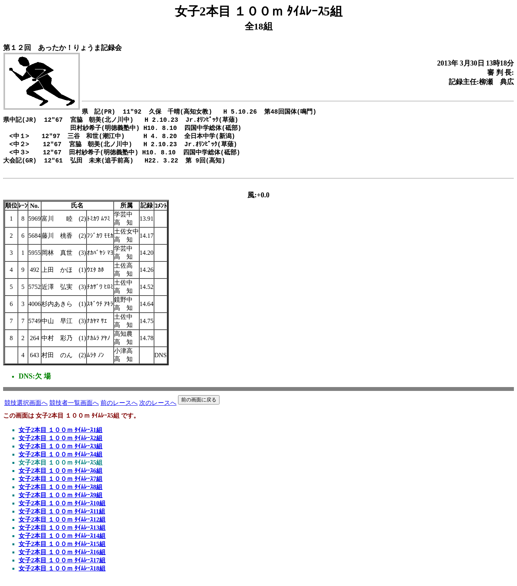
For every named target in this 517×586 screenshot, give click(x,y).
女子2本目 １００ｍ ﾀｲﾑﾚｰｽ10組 (62, 510)
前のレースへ (119, 409)
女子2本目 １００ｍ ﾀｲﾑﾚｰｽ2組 (60, 445)
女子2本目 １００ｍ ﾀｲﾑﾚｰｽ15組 (62, 551)
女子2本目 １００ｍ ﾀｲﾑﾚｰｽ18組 (62, 575)
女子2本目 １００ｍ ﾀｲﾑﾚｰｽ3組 (60, 453)
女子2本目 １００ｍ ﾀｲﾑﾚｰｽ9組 (60, 502)
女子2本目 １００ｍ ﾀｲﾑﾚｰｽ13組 (62, 534)
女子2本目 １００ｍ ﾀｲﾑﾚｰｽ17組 (62, 567)
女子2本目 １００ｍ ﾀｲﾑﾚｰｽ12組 (62, 526)
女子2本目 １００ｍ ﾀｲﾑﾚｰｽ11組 (62, 518)
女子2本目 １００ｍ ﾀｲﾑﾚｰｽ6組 (60, 477)
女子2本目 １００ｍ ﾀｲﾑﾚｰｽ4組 (60, 461)
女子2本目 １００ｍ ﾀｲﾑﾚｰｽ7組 (60, 485)
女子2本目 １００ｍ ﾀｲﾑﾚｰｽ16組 (62, 559)
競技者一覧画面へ (74, 409)
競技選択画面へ (26, 409)
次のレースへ (157, 409)
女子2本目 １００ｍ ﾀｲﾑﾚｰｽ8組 (60, 494)
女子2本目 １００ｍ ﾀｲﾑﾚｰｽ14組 (62, 542)
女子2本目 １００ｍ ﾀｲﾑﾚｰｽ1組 (60, 437)
